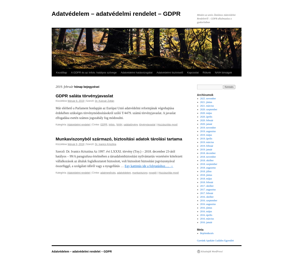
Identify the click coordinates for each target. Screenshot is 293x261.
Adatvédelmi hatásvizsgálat (137, 72)
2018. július (206, 171)
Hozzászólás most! (167, 124)
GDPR (103, 124)
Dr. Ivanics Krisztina (105, 144)
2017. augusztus (208, 189)
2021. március (207, 105)
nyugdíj (153, 172)
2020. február (206, 120)
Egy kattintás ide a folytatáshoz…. (149, 166)
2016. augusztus (208, 204)
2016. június (206, 207)
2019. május (206, 135)
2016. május (206, 211)
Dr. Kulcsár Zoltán (104, 101)
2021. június (206, 102)
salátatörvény (131, 124)
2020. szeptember (208, 109)
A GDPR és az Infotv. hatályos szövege (94, 72)
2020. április (206, 116)
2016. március (207, 218)
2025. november (208, 98)
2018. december (208, 153)
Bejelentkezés (207, 233)
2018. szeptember (208, 164)
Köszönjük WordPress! (212, 251)
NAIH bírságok (223, 72)
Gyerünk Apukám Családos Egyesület (215, 240)
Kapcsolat (193, 72)
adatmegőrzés (108, 172)
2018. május (206, 178)
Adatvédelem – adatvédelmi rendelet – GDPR (116, 13)
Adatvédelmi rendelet (78, 124)
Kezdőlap (61, 72)
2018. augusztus (208, 167)
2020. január (206, 124)
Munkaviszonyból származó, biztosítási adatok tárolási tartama (119, 139)
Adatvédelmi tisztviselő (169, 72)
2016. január (206, 222)
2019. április (206, 138)
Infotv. (112, 124)
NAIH (119, 124)
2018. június (206, 175)
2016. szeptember (208, 200)
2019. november (208, 127)
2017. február (206, 193)
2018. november (208, 156)
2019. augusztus (208, 131)
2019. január (206, 149)
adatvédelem (124, 172)
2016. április (206, 215)
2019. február (206, 145)
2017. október (207, 186)
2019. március (207, 142)
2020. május (206, 113)
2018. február (206, 182)
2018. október (207, 160)
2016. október (207, 196)
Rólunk (207, 72)
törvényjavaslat (147, 124)
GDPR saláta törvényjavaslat (84, 95)
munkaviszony (139, 172)
